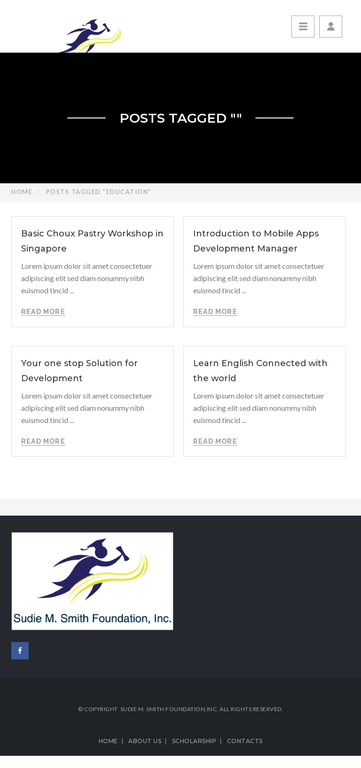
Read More (43, 311)
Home (21, 192)
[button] (330, 27)
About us (144, 740)
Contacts (245, 740)
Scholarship (194, 740)
